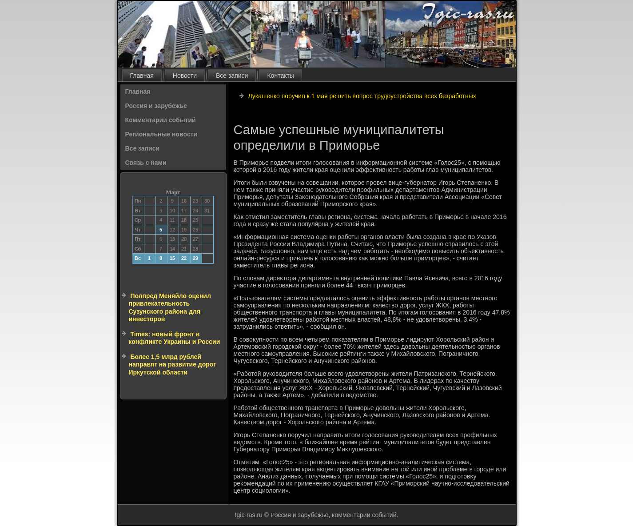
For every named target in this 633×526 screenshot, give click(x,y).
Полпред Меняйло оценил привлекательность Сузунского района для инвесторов (170, 307)
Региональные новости (161, 134)
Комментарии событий (160, 120)
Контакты (280, 75)
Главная (142, 75)
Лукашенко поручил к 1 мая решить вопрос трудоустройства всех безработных (362, 96)
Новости (185, 75)
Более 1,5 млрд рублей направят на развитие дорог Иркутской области (172, 364)
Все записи (232, 75)
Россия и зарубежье (156, 105)
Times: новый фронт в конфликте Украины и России (174, 338)
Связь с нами (146, 162)
